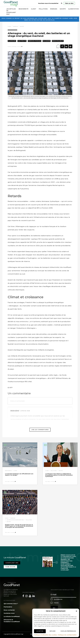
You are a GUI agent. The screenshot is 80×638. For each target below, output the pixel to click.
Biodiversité (23, 9)
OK (54, 608)
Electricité (22, 41)
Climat (33, 9)
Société (63, 9)
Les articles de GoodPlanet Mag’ (11, 11)
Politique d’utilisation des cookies (45, 635)
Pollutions (43, 9)
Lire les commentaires (40, 429)
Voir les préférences (68, 631)
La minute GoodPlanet (12, 616)
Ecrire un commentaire (17, 401)
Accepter (39, 631)
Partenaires (8, 607)
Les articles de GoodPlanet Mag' (15, 519)
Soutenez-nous (9, 613)
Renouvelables (57, 41)
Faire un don (69, 3)
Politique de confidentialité (67, 635)
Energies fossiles (34, 41)
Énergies (53, 9)
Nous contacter (9, 610)
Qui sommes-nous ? (11, 603)
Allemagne (12, 41)
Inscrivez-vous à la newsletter (48, 3)
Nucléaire (46, 41)
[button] (76, 611)
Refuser (52, 631)
